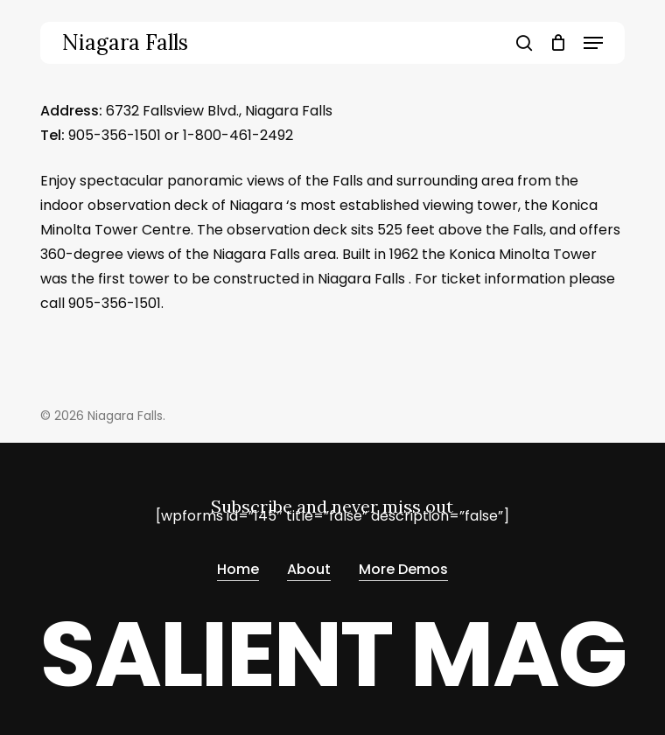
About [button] (309, 569)
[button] (593, 43)
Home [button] (238, 569)
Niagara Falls (125, 42)
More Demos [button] (403, 569)
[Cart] (558, 42)
